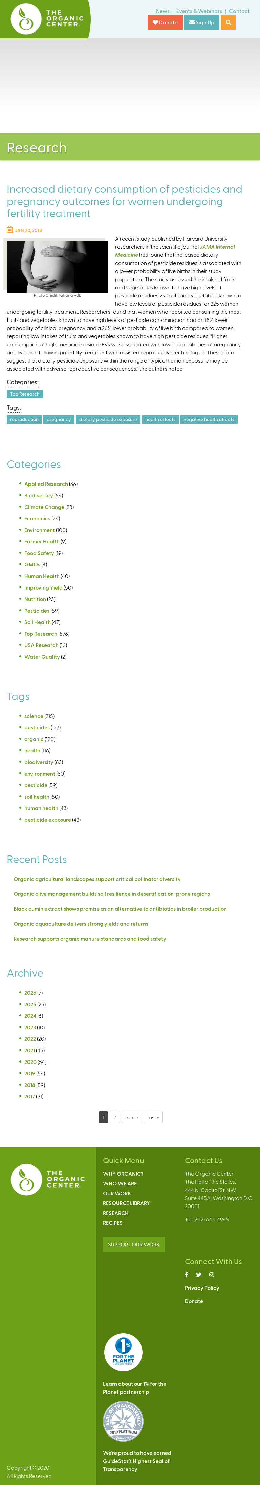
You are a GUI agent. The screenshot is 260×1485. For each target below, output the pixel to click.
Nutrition (35, 599)
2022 (30, 1038)
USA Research (41, 645)
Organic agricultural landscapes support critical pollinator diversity (97, 878)
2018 (29, 1084)
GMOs (32, 564)
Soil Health (37, 622)
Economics (37, 518)
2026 (30, 992)
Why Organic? (123, 1173)
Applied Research (46, 483)
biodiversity (38, 762)
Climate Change (44, 506)
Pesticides (36, 610)
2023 (30, 1027)
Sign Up (201, 22)
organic (34, 739)
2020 (30, 1061)
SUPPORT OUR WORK (134, 1244)
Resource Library (126, 1203)
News (163, 10)
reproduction (24, 419)
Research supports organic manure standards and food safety (90, 938)
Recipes (113, 1222)
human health (41, 808)
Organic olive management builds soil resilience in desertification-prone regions (112, 893)
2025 (30, 1004)
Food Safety (39, 553)
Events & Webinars (199, 10)
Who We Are (120, 1183)
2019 (29, 1073)
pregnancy (59, 419)
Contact (239, 10)
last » (153, 1117)
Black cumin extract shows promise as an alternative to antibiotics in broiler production (120, 908)
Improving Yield (43, 587)
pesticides (37, 727)
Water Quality (42, 656)
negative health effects (208, 419)
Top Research (25, 394)
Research (116, 1213)
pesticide (35, 785)
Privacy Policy (202, 1287)
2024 (30, 1015)
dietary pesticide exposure (108, 419)
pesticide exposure (47, 819)
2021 (29, 1050)
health (32, 750)
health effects (160, 419)
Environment (39, 530)
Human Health (42, 576)
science (33, 716)
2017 (29, 1096)
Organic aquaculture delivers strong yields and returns (81, 923)
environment (39, 773)
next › (131, 1117)
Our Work (117, 1193)
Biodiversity (38, 495)
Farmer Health (42, 541)
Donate (165, 22)
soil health (36, 796)
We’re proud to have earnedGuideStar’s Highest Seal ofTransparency (137, 1460)
